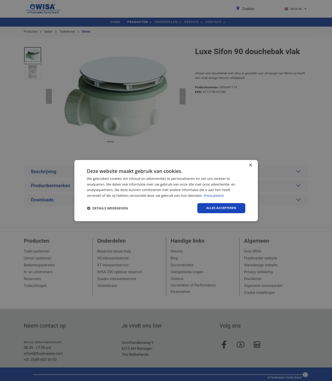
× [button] (250, 165)
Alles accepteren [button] (220, 208)
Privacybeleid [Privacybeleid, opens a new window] (214, 195)
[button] (107, 208)
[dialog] (166, 190)
